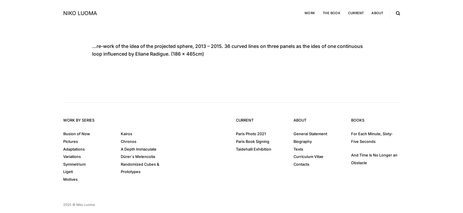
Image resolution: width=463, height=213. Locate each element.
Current (356, 13)
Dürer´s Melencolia (138, 156)
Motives (70, 179)
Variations (72, 156)
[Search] (398, 13)
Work (309, 13)
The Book (331, 13)
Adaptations (74, 149)
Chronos (128, 141)
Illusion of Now (76, 134)
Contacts (301, 164)
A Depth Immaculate (138, 149)
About (377, 13)
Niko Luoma (80, 13)
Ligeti (68, 172)
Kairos (126, 134)
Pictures (70, 141)
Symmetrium (74, 164)
